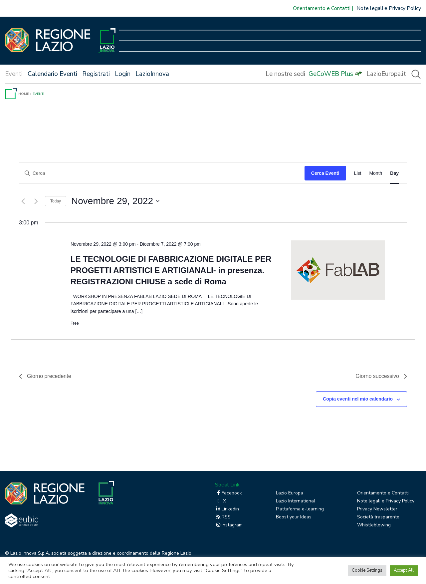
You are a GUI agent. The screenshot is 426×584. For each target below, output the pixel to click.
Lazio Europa (289, 493)
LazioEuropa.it (386, 74)
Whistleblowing (374, 525)
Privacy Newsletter (377, 509)
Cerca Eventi (325, 173)
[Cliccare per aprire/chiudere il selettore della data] (115, 201)
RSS (223, 517)
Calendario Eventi (52, 74)
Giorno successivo (381, 376)
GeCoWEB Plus (331, 74)
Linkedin (227, 509)
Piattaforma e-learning (300, 509)
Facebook (228, 493)
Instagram (229, 525)
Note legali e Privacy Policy (388, 8)
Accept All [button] (404, 570)
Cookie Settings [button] (367, 570)
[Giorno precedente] (23, 201)
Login (122, 74)
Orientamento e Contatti (321, 8)
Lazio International (295, 501)
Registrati (96, 74)
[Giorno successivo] (36, 201)
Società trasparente (378, 517)
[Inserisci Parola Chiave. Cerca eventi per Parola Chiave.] (162, 173)
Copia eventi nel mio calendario (358, 399)
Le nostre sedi (285, 74)
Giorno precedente (45, 376)
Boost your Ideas (294, 517)
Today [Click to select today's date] (55, 201)
